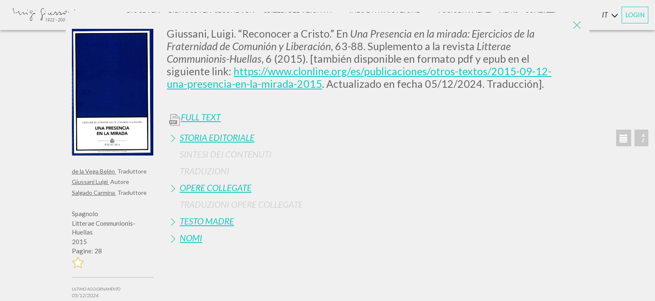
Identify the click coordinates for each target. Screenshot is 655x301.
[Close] (577, 25)
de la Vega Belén (94, 171)
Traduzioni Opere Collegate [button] (241, 204)
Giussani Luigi (90, 181)
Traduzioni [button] (204, 171)
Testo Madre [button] (207, 221)
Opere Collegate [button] (215, 187)
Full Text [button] (201, 117)
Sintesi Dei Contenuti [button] (226, 154)
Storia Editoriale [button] (217, 137)
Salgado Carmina (94, 192)
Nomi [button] (191, 237)
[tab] (375, 137)
